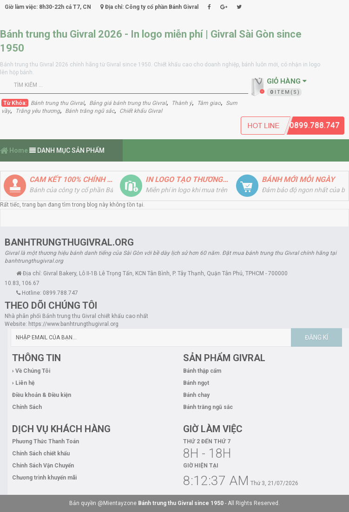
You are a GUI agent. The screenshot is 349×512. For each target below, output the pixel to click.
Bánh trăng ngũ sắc (89, 111)
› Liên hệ (23, 383)
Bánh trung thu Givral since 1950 (181, 503)
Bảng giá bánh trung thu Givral (127, 103)
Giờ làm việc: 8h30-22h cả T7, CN (48, 7)
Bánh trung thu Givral (57, 103)
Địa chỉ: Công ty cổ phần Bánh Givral (149, 7)
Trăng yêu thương (37, 111)
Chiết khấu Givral (140, 111)
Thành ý (181, 103)
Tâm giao (209, 103)
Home (14, 150)
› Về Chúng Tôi (31, 371)
